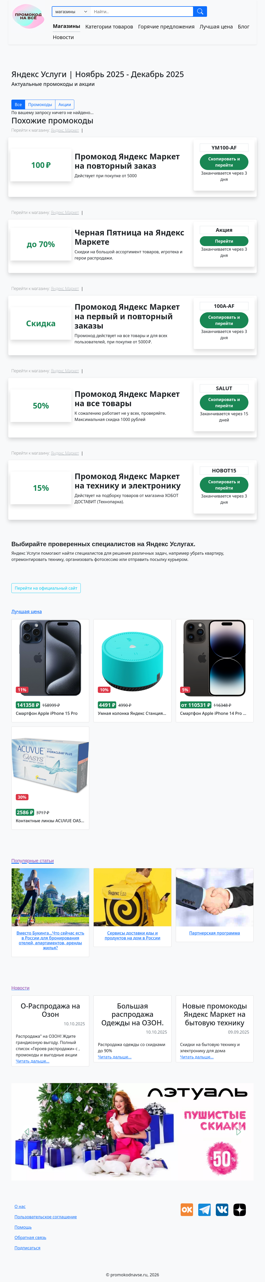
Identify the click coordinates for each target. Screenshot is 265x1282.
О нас (20, 1206)
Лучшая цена (216, 26)
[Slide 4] (142, 1173)
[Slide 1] (114, 1173)
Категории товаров (109, 26)
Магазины (66, 26)
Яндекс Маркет (65, 130)
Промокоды (40, 104)
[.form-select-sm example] (71, 11)
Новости (63, 37)
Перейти (224, 241)
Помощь (23, 1227)
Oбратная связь (30, 1237)
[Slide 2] (123, 1173)
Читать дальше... (32, 1061)
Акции (64, 104)
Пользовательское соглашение (45, 1217)
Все (18, 104)
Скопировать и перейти (224, 162)
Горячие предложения (166, 26)
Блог (243, 26)
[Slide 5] (151, 1173)
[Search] (142, 11)
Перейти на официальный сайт (46, 588)
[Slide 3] (132, 1173)
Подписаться (27, 1248)
